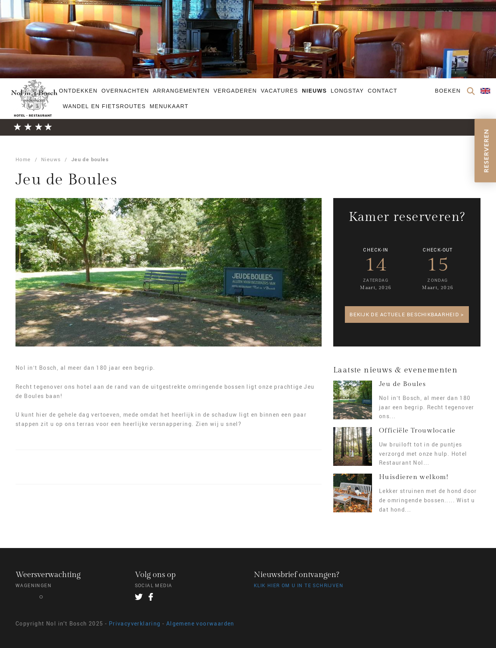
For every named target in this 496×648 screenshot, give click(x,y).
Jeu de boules (90, 159)
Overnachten (125, 90)
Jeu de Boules (402, 384)
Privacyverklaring (135, 623)
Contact (382, 90)
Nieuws (314, 90)
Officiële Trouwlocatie (417, 430)
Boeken (448, 90)
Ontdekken (78, 90)
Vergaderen (235, 90)
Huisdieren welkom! (413, 477)
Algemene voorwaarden (200, 623)
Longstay (347, 90)
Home (23, 159)
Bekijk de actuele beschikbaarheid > (407, 314)
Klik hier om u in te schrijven (298, 585)
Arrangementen (181, 90)
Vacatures (279, 90)
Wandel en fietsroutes (104, 106)
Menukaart (169, 106)
